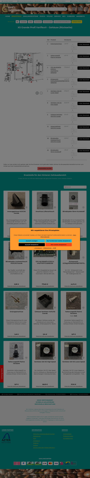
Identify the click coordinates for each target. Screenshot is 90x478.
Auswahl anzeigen (32, 241)
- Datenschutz (47, 248)
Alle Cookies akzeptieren (58, 244)
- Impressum (38, 248)
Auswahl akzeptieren (31, 244)
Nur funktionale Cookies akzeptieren (58, 241)
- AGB (54, 248)
